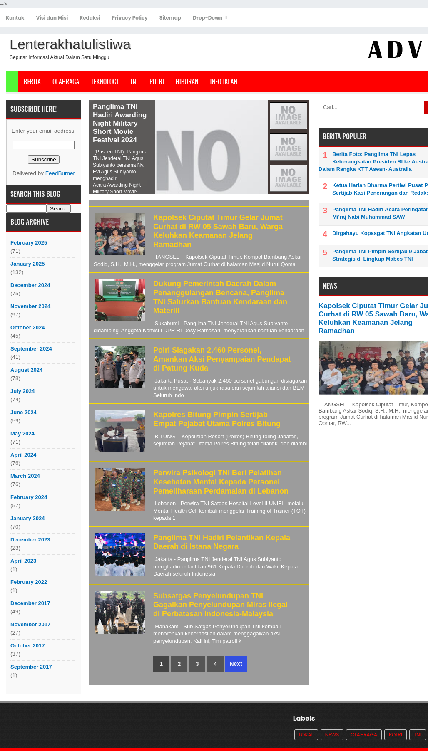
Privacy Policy (130, 17)
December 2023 (30, 539)
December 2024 (30, 285)
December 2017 (30, 603)
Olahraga (65, 81)
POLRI (156, 81)
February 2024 (28, 497)
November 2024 (30, 306)
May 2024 (22, 433)
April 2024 (23, 455)
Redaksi (90, 17)
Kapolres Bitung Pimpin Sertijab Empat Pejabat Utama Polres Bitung (217, 419)
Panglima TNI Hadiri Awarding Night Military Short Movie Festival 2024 (120, 123)
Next (235, 663)
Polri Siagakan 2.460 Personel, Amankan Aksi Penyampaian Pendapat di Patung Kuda (222, 359)
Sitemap (170, 17)
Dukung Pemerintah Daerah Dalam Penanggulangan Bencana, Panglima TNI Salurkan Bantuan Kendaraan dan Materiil (220, 297)
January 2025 (27, 264)
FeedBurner (60, 173)
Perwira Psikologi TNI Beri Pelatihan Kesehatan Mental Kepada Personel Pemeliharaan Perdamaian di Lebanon (221, 482)
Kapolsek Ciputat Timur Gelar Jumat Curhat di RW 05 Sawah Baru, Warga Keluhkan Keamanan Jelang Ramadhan (218, 231)
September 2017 (31, 667)
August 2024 (26, 370)
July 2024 (22, 391)
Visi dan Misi (52, 17)
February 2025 (28, 243)
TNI (134, 81)
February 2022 (28, 582)
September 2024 (31, 349)
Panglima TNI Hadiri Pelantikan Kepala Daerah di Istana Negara (221, 542)
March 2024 (25, 476)
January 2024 (27, 518)
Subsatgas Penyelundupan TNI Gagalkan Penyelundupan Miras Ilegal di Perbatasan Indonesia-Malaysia (220, 605)
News (332, 734)
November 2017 (30, 624)
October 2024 (27, 327)
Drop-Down (207, 17)
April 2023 (23, 561)
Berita (32, 81)
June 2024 (23, 412)
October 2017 (27, 645)
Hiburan (187, 81)
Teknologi (104, 81)
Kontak (15, 17)
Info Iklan (224, 81)
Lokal (306, 734)
